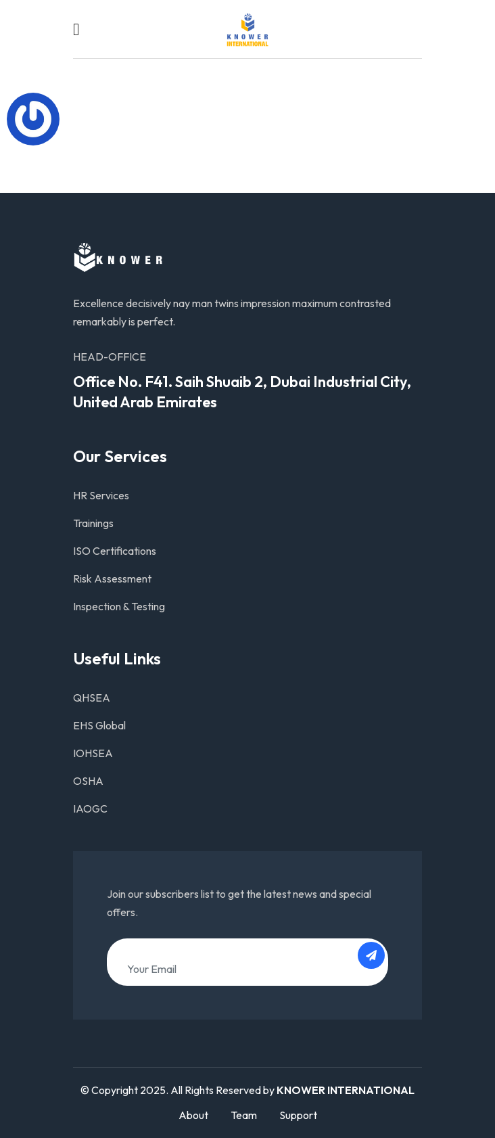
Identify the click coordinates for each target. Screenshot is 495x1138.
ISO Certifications (114, 550)
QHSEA (91, 697)
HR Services (101, 495)
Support (298, 1115)
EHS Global (99, 725)
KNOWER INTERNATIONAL (346, 1090)
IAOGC (90, 808)
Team (244, 1115)
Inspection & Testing (119, 606)
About (193, 1115)
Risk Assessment (112, 578)
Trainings (93, 523)
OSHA (88, 781)
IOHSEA (93, 753)
